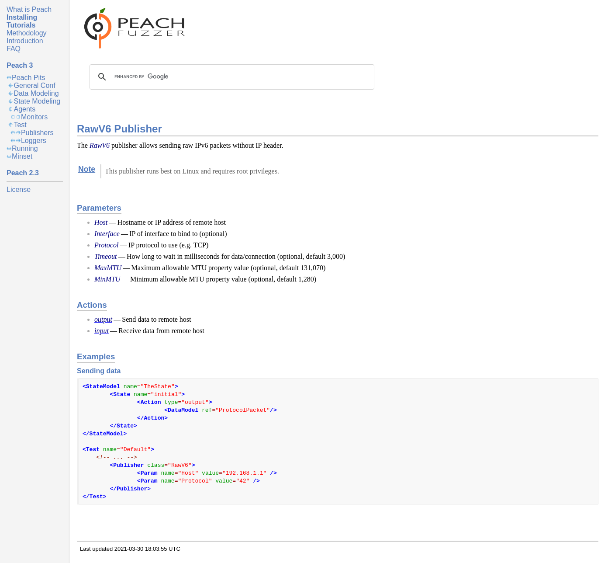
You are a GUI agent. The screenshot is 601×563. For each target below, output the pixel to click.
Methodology (27, 33)
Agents (24, 109)
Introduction (25, 41)
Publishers (37, 132)
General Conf (34, 85)
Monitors (34, 117)
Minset (22, 156)
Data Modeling (36, 93)
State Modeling (37, 101)
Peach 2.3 (23, 173)
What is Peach (29, 9)
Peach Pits (28, 77)
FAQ (14, 48)
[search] (230, 77)
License (19, 189)
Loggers (33, 140)
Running (25, 148)
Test (20, 125)
